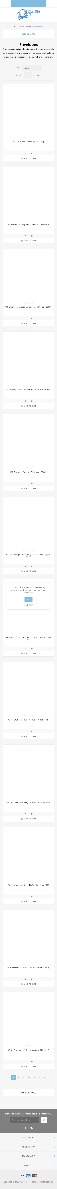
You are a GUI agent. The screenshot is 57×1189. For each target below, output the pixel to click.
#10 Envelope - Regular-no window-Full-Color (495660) (28, 307)
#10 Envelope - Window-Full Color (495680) (28, 472)
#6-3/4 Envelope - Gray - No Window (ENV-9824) (29, 885)
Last (44, 1077)
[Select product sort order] (32, 68)
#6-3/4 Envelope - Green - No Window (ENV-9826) (28, 967)
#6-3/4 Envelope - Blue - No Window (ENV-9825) (28, 720)
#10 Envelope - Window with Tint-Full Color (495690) (28, 389)
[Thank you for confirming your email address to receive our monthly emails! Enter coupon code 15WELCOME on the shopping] (24, 1120)
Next (39, 1077)
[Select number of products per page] (28, 75)
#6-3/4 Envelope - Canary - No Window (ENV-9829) (28, 802)
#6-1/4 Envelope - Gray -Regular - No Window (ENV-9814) (28, 638)
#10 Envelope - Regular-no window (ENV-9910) (28, 224)
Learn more (28, 605)
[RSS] (32, 1128)
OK (28, 600)
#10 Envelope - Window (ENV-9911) (28, 141)
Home (14, 26)
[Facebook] (25, 1128)
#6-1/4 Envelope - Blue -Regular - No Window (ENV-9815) (28, 555)
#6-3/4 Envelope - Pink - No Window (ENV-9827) (28, 1050)
